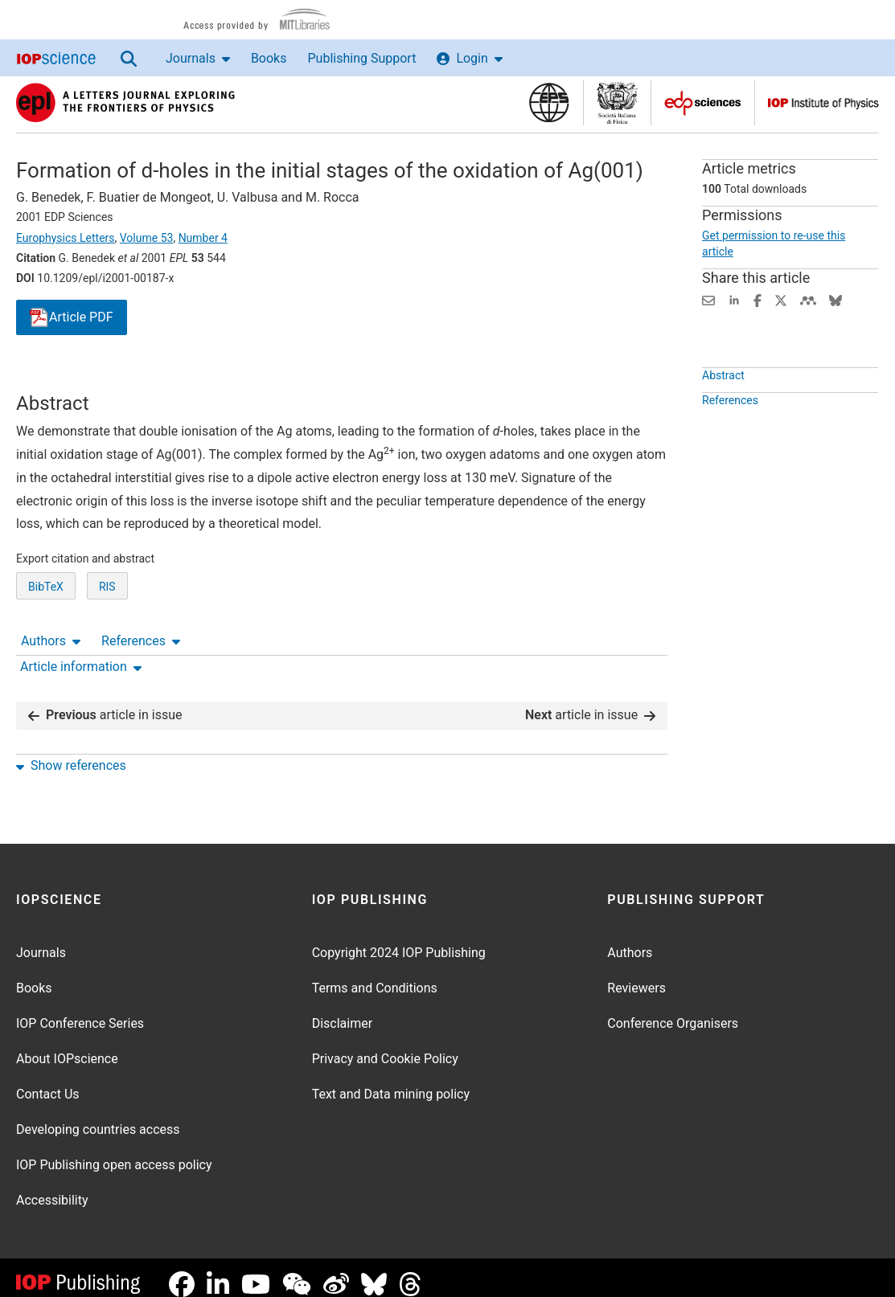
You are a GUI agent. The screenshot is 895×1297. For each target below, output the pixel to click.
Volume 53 (147, 237)
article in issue (105, 702)
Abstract (723, 412)
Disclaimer (342, 1010)
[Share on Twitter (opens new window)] (780, 299)
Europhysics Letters (65, 237)
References (140, 377)
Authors (50, 377)
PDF (71, 318)
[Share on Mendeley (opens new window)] (808, 299)
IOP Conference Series (80, 1010)
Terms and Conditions (374, 975)
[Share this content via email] (708, 299)
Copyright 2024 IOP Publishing (399, 939)
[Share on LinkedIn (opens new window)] (734, 299)
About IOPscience (67, 1046)
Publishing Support (361, 58)
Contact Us (48, 1081)
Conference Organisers (672, 1010)
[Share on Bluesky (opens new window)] (835, 299)
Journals (198, 58)
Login (469, 58)
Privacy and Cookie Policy (385, 1046)
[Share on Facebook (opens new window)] (757, 299)
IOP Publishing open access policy (114, 1152)
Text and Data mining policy (391, 1081)
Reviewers (636, 975)
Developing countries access (98, 1116)
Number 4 (203, 237)
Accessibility (52, 1187)
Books (269, 58)
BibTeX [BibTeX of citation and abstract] (46, 646)
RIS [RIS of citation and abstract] (107, 646)
